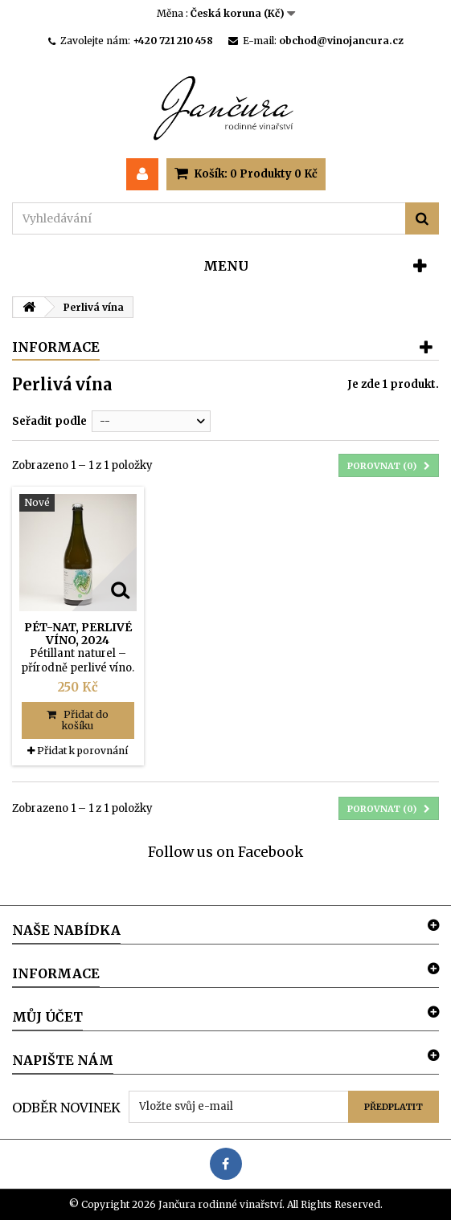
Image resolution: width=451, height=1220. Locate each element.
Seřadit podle (49, 421)
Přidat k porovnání (82, 751)
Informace (56, 347)
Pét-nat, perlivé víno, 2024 (78, 633)
